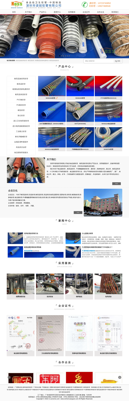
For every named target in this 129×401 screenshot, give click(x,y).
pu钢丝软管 (27, 389)
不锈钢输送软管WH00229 (80, 149)
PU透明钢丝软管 (78, 387)
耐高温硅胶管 (66, 392)
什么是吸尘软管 (87, 233)
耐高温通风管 (71, 389)
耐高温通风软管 (50, 389)
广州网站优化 (19, 387)
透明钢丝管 (58, 389)
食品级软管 (68, 387)
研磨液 (52, 387)
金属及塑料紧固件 (21, 142)
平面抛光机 (45, 387)
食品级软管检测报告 (21, 353)
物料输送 (79, 296)
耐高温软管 (21, 84)
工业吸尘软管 (21, 131)
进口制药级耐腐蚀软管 (21, 126)
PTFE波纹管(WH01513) (108, 98)
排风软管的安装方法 (31, 233)
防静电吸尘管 (95, 387)
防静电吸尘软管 (13, 389)
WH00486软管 (52, 98)
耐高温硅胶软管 (101, 389)
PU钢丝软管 (21, 105)
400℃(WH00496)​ (80, 123)
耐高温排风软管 (27, 387)
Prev (2, 36)
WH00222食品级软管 (52, 149)
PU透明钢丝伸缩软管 (90, 389)
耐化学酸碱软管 (21, 137)
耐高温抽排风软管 (21, 79)
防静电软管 (107, 387)
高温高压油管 (21, 147)
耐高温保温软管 (21, 94)
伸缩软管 (21, 389)
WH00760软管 (108, 149)
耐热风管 (21, 110)
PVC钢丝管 (21, 100)
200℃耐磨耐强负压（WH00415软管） (51, 123)
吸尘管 (102, 387)
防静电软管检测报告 (79, 353)
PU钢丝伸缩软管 (111, 389)
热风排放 (50, 296)
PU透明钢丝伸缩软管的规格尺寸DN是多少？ (97, 247)
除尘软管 (21, 115)
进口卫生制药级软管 (21, 121)
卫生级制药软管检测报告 (49, 353)
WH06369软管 (80, 98)
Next (126, 36)
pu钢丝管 (114, 387)
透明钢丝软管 (79, 389)
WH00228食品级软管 (108, 123)
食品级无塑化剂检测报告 (108, 353)
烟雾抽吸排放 (20, 296)
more (116, 183)
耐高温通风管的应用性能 (32, 247)
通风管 (63, 387)
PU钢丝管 (42, 389)
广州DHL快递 (37, 387)
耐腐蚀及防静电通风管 (21, 89)
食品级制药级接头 (21, 152)
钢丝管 (64, 389)
